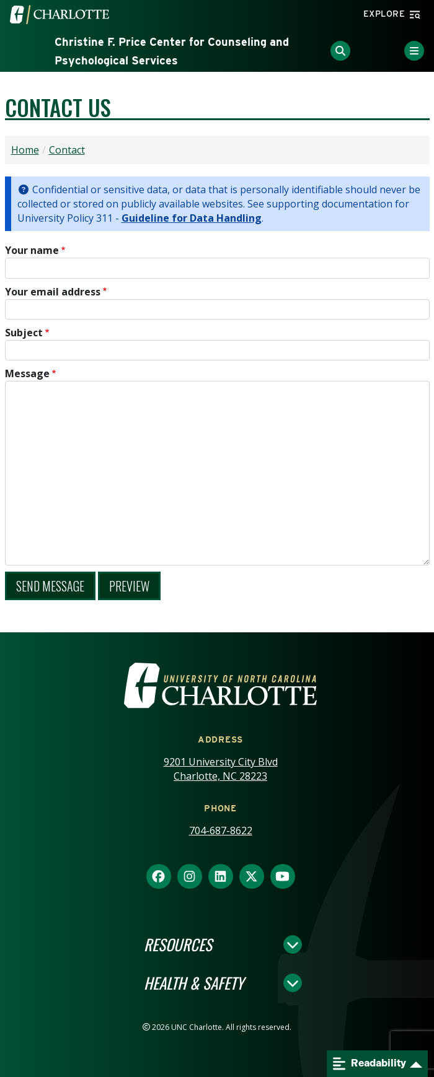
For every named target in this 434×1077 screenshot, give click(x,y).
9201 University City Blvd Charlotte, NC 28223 (221, 769)
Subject (24, 332)
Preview (129, 586)
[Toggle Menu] (414, 51)
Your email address (52, 292)
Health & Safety (194, 983)
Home (25, 150)
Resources (178, 944)
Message (27, 373)
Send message (50, 586)
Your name (32, 250)
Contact (67, 150)
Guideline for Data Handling (192, 218)
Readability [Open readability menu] (369, 1064)
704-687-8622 (220, 830)
